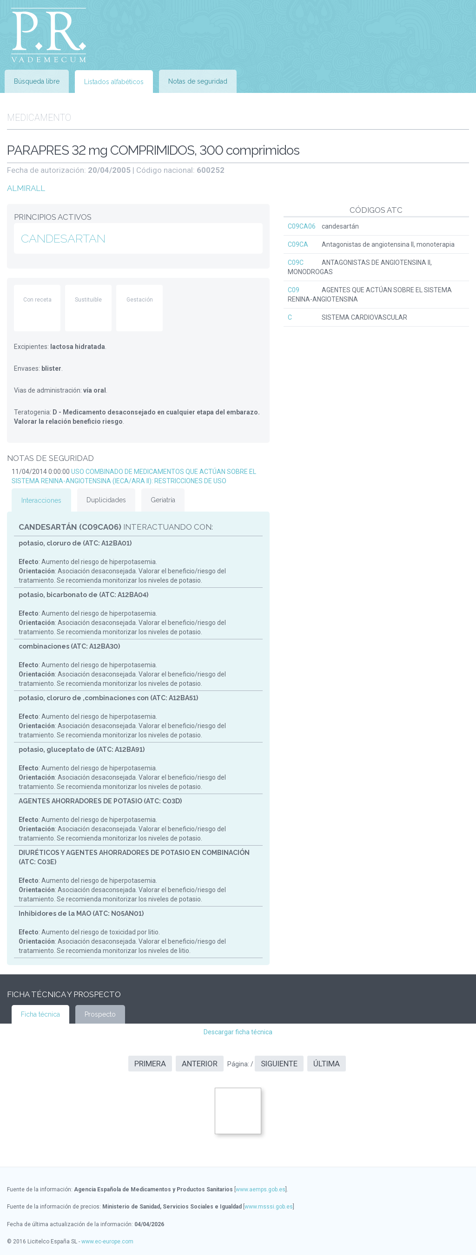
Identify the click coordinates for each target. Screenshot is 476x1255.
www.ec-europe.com (107, 1241)
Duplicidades (106, 500)
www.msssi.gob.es (269, 1206)
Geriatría (163, 500)
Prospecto (100, 1014)
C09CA (298, 244)
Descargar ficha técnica (238, 1032)
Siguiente (279, 1063)
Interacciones (41, 500)
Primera (150, 1063)
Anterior (200, 1063)
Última (326, 1063)
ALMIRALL (26, 188)
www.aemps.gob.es (260, 1189)
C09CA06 (302, 226)
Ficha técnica (40, 1014)
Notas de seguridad (197, 81)
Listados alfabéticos (114, 81)
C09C (296, 262)
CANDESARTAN (63, 238)
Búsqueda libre (37, 81)
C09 (293, 290)
